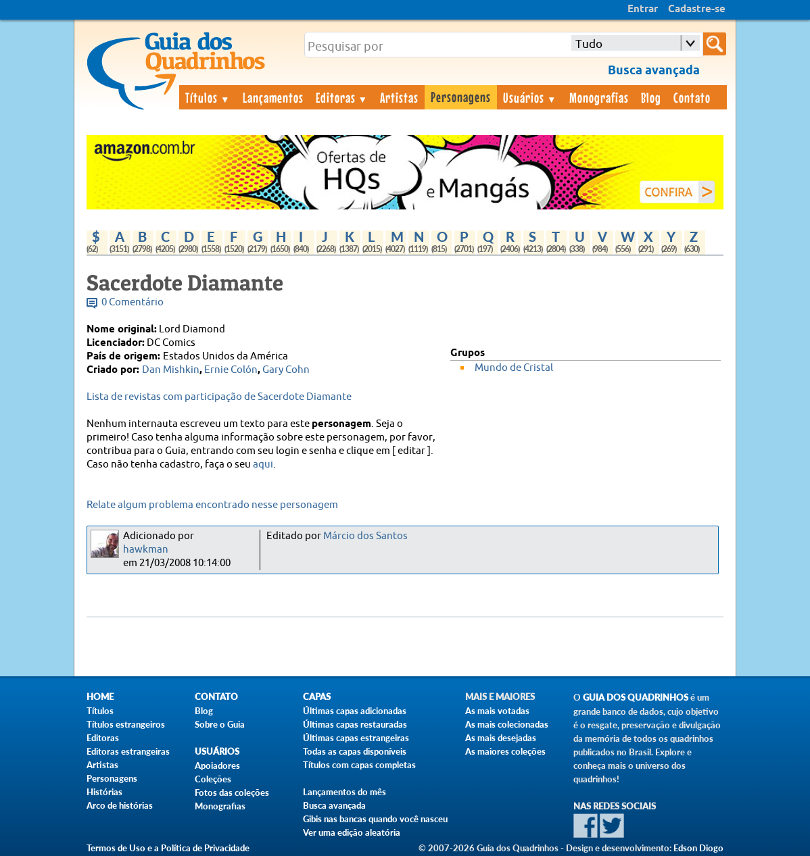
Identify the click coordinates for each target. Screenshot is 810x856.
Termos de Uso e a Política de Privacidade (168, 847)
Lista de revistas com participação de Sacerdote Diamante (219, 397)
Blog (651, 97)
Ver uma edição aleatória (351, 832)
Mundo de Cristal (514, 367)
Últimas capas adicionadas (354, 710)
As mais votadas (497, 710)
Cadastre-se (696, 9)
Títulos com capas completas (359, 764)
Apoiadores (217, 765)
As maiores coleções (505, 751)
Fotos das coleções (232, 792)
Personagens (461, 97)
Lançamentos (273, 97)
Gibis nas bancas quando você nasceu (375, 818)
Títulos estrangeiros (126, 724)
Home (100, 697)
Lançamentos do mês (344, 791)
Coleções (213, 779)
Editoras (342, 97)
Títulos (208, 97)
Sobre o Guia (220, 724)
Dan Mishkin (170, 369)
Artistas (399, 97)
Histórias (104, 791)
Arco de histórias (120, 805)
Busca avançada (334, 805)
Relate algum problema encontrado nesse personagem (212, 505)
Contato (692, 97)
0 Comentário (132, 302)
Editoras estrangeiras (128, 751)
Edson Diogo (698, 847)
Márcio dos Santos (365, 536)
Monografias (599, 97)
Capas (317, 697)
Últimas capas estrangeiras (356, 737)
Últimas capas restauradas (355, 724)
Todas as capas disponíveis (354, 751)
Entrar (642, 9)
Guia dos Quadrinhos (635, 698)
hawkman (145, 549)
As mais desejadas (500, 737)
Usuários (530, 97)
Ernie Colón (231, 369)
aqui (263, 464)
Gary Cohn (286, 369)
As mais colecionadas (506, 724)
